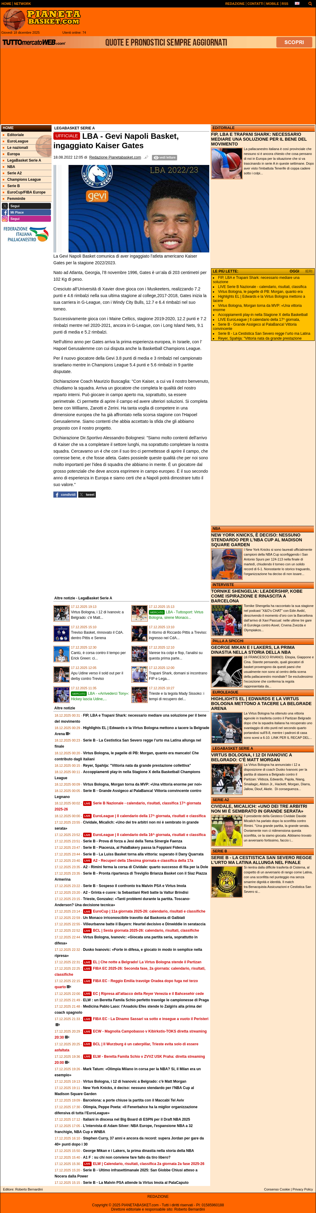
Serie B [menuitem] (11, 186)
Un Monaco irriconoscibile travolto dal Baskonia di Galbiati (134, 918)
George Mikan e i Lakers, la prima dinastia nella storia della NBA (138, 1151)
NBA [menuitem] (9, 167)
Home (8, 128)
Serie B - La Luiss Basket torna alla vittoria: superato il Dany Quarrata (143, 854)
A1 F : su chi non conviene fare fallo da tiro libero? (127, 1157)
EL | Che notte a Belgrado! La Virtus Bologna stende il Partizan (142, 962)
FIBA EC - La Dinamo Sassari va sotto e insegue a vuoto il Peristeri (146, 1019)
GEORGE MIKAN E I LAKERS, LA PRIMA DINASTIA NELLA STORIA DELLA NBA (253, 650)
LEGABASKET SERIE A (233, 748)
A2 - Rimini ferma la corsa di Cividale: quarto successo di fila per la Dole (145, 867)
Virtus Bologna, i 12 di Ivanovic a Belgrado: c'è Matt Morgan (135, 1081)
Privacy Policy (303, 1189)
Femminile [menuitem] (14, 199)
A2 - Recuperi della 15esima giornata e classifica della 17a (138, 860)
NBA (216, 528)
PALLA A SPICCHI (228, 641)
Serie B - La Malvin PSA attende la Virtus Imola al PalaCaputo (136, 1182)
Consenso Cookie (277, 1189)
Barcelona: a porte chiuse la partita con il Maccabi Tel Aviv (133, 1100)
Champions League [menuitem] (22, 179)
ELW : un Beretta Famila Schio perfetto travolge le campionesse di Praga (146, 1000)
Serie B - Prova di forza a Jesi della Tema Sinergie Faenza (132, 841)
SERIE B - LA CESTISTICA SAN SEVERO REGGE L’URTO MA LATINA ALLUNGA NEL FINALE (261, 860)
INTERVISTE (223, 585)
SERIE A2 (221, 800)
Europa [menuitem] (11, 154)
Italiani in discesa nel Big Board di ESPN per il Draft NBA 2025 (136, 1119)
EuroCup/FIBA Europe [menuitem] (24, 192)
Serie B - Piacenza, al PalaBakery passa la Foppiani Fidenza (134, 847)
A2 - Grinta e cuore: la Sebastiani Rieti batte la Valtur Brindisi (135, 892)
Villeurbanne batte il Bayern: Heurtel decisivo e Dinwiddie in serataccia (144, 924)
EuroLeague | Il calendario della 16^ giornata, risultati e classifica (144, 835)
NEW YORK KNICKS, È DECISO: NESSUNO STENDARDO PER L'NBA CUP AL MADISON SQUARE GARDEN (256, 540)
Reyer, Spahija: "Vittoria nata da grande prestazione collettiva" (137, 765)
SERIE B (220, 851)
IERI (308, 271)
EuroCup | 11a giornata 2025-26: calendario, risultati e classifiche (144, 911)
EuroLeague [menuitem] (15, 141)
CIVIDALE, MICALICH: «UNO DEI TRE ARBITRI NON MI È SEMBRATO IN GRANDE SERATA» (259, 809)
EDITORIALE (223, 128)
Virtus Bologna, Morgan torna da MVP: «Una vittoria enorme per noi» (142, 784)
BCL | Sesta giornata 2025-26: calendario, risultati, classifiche (141, 930)
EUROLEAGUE (225, 692)
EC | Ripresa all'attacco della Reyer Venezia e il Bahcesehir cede (143, 994)
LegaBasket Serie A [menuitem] (22, 160)
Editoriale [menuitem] (13, 135)
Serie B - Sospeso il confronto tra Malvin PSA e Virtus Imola (134, 886)
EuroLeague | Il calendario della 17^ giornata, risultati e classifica (144, 816)
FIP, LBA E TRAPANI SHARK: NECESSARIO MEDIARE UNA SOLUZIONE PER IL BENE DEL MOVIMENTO (259, 139)
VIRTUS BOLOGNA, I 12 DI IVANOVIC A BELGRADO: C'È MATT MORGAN (251, 757)
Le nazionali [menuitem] (15, 148)
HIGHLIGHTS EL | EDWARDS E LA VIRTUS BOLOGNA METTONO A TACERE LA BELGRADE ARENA (261, 703)
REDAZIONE (158, 1196)
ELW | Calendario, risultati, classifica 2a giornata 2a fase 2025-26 (143, 1164)
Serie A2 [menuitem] (12, 173)
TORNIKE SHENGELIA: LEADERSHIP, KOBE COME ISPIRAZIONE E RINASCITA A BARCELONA (257, 596)
